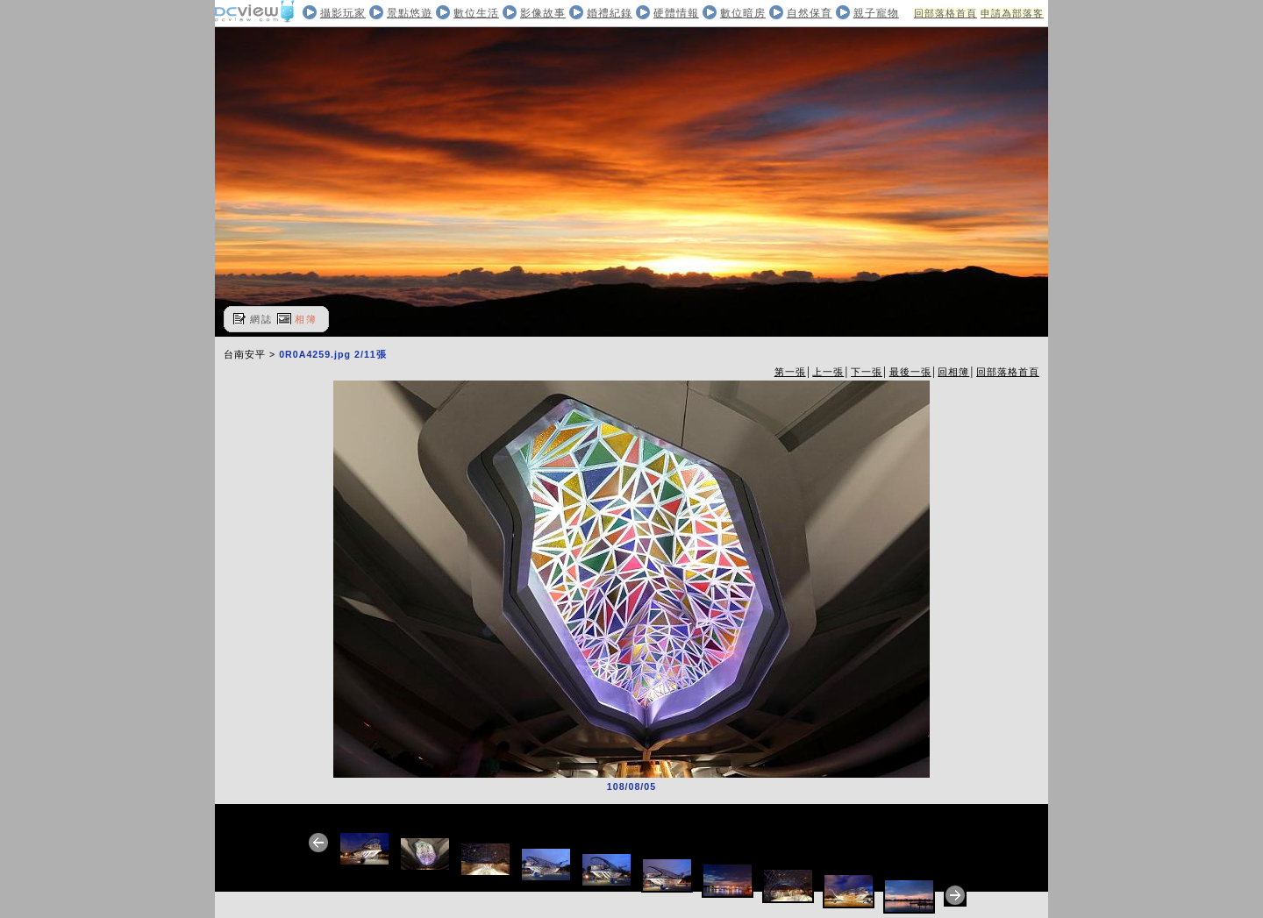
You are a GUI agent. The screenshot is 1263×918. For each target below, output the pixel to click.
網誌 (261, 319)
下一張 (866, 371)
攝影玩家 (343, 13)
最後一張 (910, 371)
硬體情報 (676, 13)
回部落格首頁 (945, 13)
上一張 (828, 371)
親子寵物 (876, 13)
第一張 (790, 371)
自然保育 (809, 13)
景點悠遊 (409, 13)
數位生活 (476, 13)
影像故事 (543, 13)
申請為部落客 (1012, 13)
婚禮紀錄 (609, 13)
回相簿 (953, 371)
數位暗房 (743, 13)
